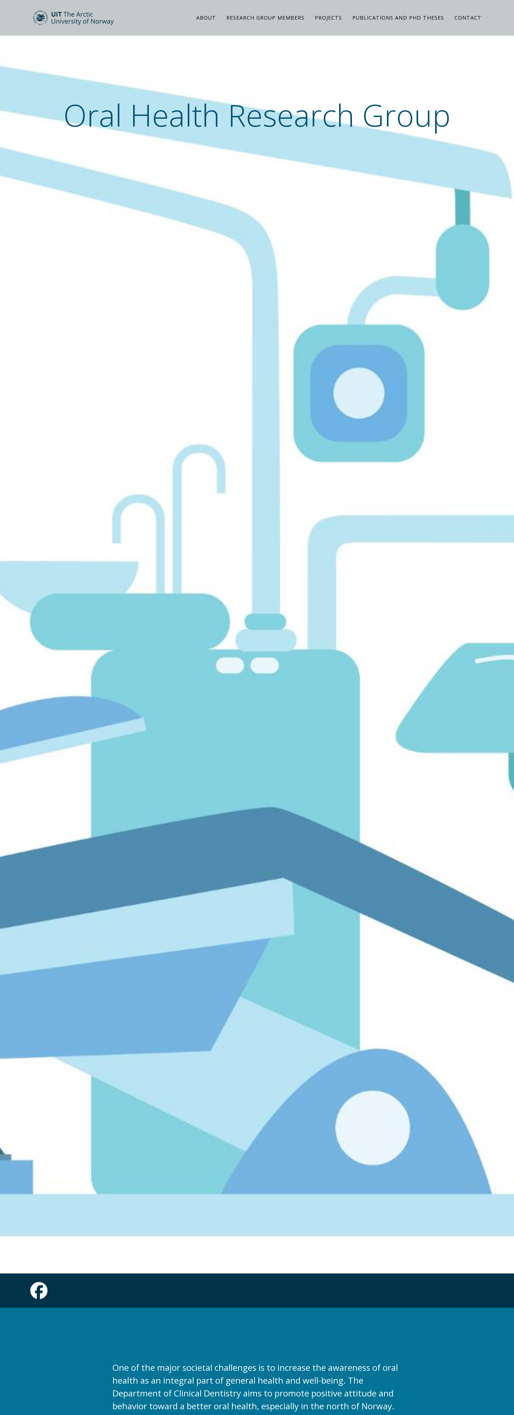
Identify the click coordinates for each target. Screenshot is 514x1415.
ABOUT (206, 26)
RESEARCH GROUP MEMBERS (265, 26)
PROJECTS (328, 26)
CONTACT (468, 26)
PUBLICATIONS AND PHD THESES (398, 26)
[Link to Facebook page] (38, 1295)
